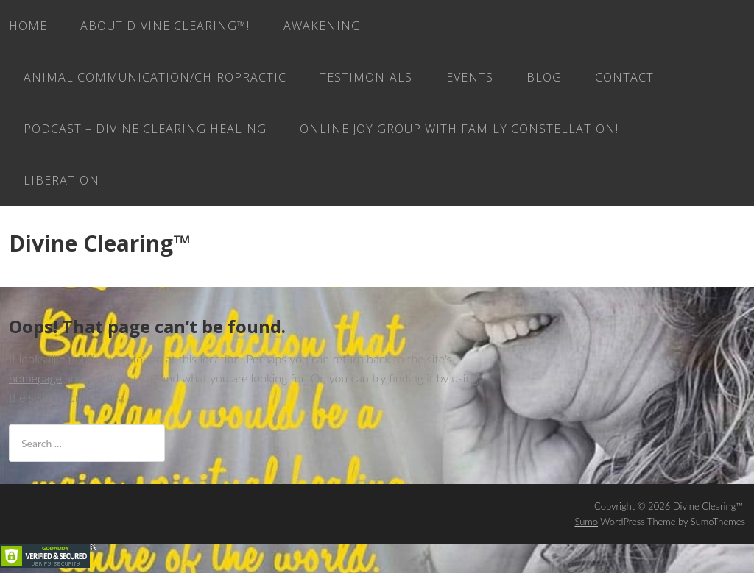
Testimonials (366, 77)
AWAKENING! (323, 26)
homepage (35, 378)
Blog (544, 77)
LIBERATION (61, 180)
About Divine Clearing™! (165, 26)
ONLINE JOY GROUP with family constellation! (459, 129)
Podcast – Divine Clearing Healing (145, 129)
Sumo (586, 521)
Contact (624, 77)
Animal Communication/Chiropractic (155, 77)
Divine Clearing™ (99, 243)
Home (28, 26)
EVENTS (469, 77)
